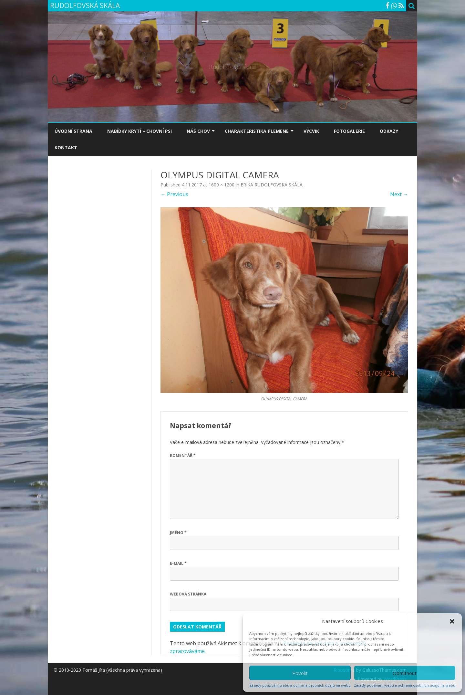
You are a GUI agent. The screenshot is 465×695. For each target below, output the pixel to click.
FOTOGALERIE (349, 131)
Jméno (178, 532)
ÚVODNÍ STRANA (73, 131)
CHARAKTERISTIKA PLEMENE (257, 131)
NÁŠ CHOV (198, 131)
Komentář (183, 455)
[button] (452, 621)
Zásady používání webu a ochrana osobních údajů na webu (300, 685)
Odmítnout (405, 673)
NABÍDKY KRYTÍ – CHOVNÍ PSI (139, 131)
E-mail (178, 563)
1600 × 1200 (221, 185)
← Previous (174, 194)
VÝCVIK (311, 131)
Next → (399, 194)
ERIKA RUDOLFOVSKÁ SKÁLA (272, 185)
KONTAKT (66, 147)
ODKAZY (389, 131)
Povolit (300, 673)
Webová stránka (188, 594)
